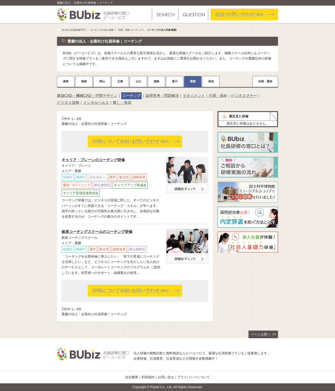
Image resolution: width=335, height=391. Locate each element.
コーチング (131, 96)
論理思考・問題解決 (162, 96)
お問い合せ (166, 377)
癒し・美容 (122, 103)
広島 (120, 81)
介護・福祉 (218, 96)
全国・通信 (265, 81)
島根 (84, 81)
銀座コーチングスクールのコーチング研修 (97, 232)
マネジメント (194, 96)
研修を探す (165, 14)
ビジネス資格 (68, 103)
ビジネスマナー (244, 96)
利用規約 (147, 377)
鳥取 (66, 81)
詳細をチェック (187, 189)
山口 (138, 81)
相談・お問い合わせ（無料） (244, 14)
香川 (175, 81)
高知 (211, 81)
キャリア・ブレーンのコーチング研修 (93, 160)
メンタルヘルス (96, 103)
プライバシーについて (193, 377)
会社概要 (131, 377)
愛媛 (193, 81)
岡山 (102, 81)
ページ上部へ (263, 334)
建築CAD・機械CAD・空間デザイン (87, 96)
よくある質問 (193, 14)
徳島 (156, 81)
